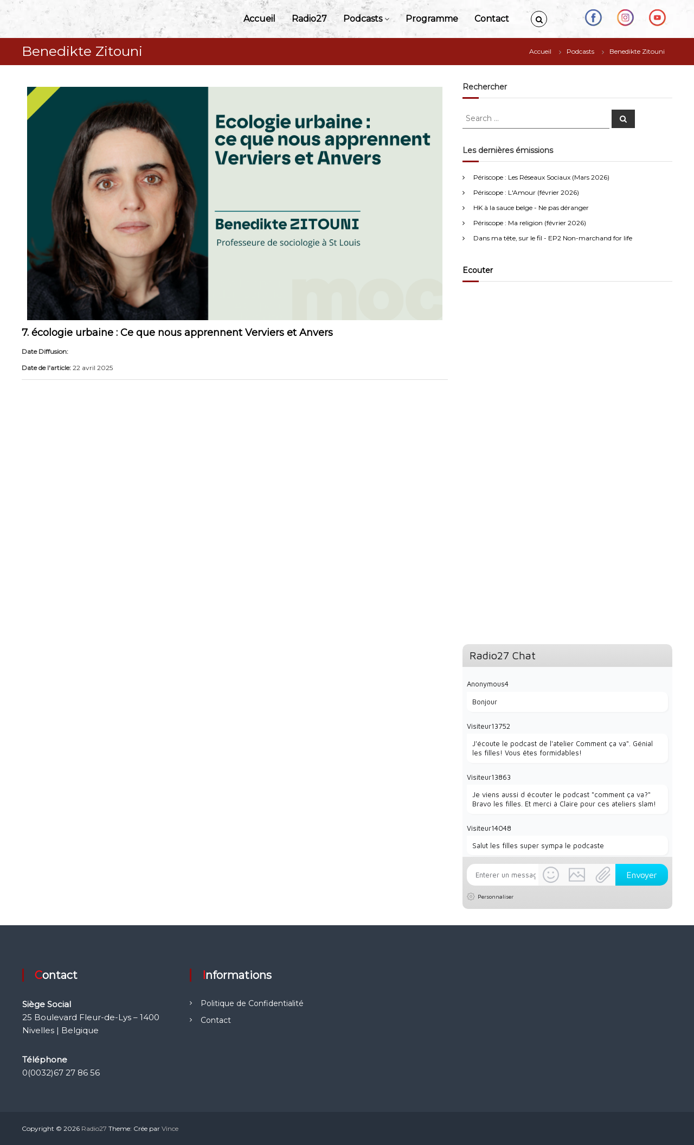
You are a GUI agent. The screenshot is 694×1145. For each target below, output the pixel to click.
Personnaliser (495, 896)
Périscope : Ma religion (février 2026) (529, 223)
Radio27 (309, 19)
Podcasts (362, 19)
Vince (170, 1128)
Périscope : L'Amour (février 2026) (526, 192)
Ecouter (477, 270)
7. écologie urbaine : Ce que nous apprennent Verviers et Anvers (177, 333)
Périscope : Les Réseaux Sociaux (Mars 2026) (541, 177)
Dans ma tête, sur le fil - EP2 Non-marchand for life (552, 238)
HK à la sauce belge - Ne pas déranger (531, 207)
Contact (491, 19)
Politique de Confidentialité (252, 1003)
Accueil (259, 19)
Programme (432, 19)
